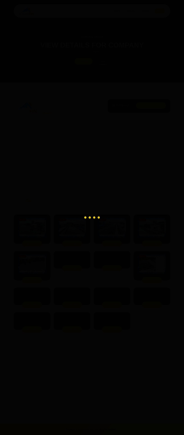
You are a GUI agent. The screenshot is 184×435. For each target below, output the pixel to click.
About (160, 11)
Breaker (145, 11)
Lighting (130, 11)
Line (103, 61)
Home (115, 11)
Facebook (83, 61)
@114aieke (47, 113)
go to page (32, 243)
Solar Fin (150, 105)
